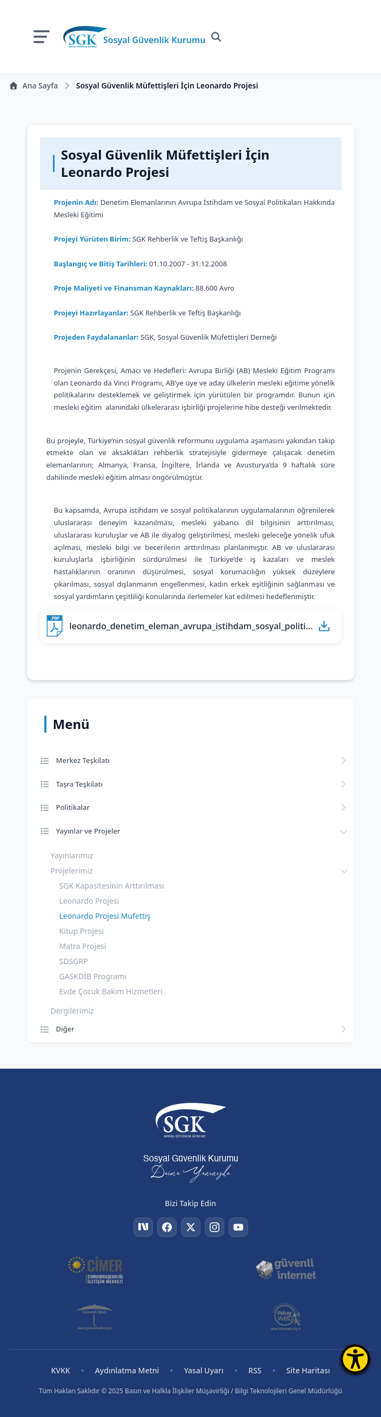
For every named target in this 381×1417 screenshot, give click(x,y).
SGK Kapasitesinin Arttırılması (111, 886)
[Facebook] (167, 1227)
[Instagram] (214, 1227)
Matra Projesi (82, 946)
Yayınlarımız (72, 855)
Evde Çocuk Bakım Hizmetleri (111, 991)
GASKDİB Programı (92, 976)
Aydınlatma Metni (127, 1370)
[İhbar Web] (286, 1317)
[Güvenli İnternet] (286, 1269)
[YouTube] (238, 1227)
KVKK (60, 1370)
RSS (255, 1370)
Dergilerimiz (72, 1011)
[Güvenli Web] (95, 1317)
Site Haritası (308, 1370)
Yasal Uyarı (203, 1370)
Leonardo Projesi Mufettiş (105, 916)
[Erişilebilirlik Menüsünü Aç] (355, 1359)
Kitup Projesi (81, 931)
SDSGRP (73, 961)
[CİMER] (95, 1269)
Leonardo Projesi (89, 901)
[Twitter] (190, 1227)
